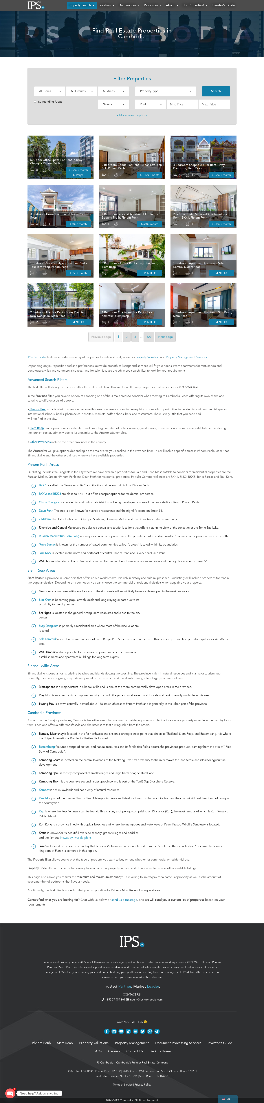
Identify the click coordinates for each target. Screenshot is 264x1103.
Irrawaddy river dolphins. (76, 838)
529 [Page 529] (148, 337)
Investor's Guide (223, 5)
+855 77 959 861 (114, 999)
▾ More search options (132, 115)
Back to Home (160, 1051)
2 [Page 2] (127, 337)
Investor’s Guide (220, 1043)
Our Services (129, 5)
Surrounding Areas (48, 101)
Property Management (132, 1043)
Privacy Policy (143, 1084)
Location (107, 5)
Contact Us (134, 1051)
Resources (153, 5)
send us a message (124, 900)
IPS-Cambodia (36, 357)
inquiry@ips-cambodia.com (144, 999)
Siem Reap (65, 967)
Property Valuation (147, 357)
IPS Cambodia (104, 1062)
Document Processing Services (178, 1043)
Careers (114, 1051)
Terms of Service (123, 1084)
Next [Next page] (165, 337)
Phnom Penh (41, 1043)
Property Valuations (94, 1043)
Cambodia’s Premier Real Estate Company (142, 1062)
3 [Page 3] (135, 337)
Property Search (82, 5)
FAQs (98, 1051)
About (172, 5)
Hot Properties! (195, 5)
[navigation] (228, 1099)
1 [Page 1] (118, 337)
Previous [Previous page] (101, 337)
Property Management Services (186, 357)
